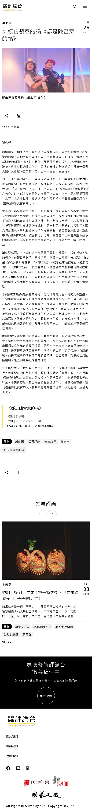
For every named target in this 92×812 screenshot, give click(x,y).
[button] (40, 514)
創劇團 (19, 441)
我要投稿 (46, 696)
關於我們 (12, 736)
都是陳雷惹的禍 (13, 450)
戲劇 (6, 441)
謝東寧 (7, 23)
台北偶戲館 (10, 634)
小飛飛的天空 (42, 627)
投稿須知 (12, 756)
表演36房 (50, 441)
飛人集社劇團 (64, 627)
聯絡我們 (12, 746)
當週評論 (34, 441)
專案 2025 (22, 627)
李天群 (7, 584)
